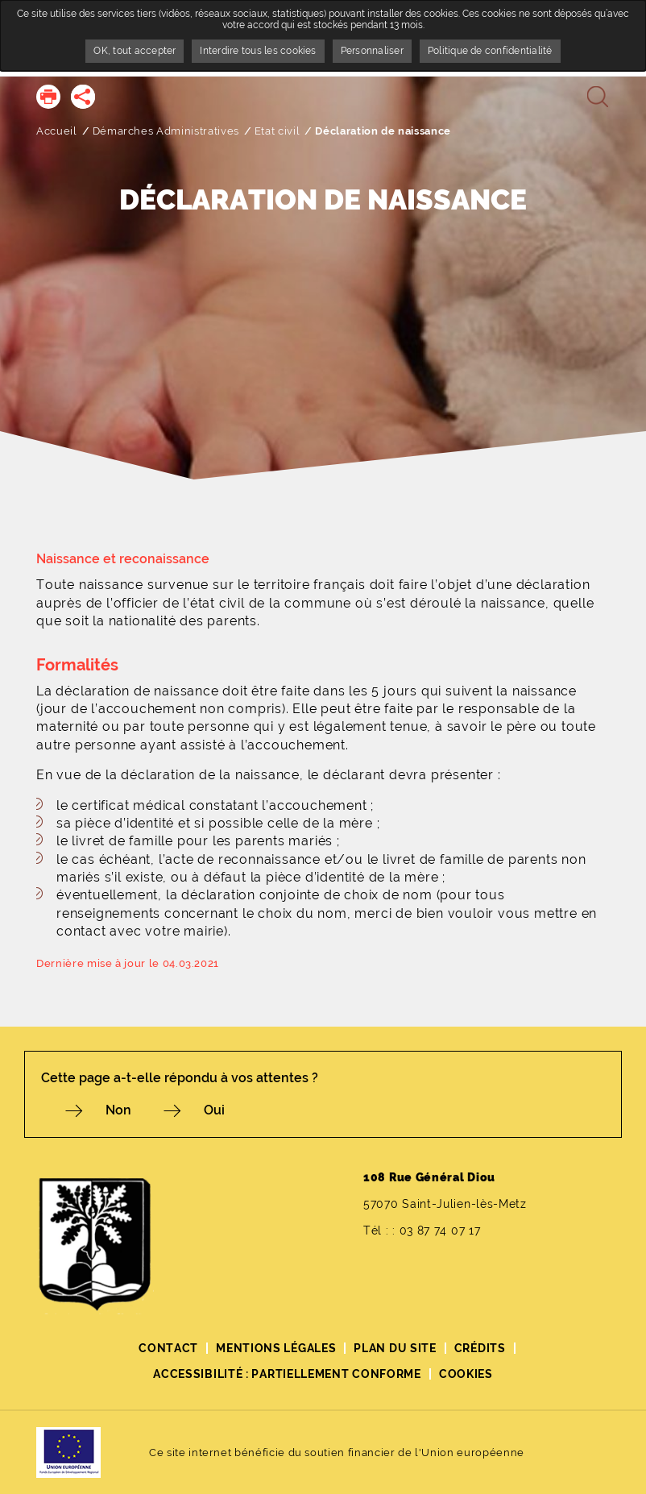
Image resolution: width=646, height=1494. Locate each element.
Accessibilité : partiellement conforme (287, 1373)
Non (118, 1110)
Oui (214, 1110)
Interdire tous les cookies (258, 50)
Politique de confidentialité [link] (490, 50)
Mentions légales (276, 1348)
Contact (168, 1348)
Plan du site (395, 1348)
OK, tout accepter (134, 50)
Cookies (466, 1373)
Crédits (480, 1348)
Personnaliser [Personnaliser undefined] (372, 50)
